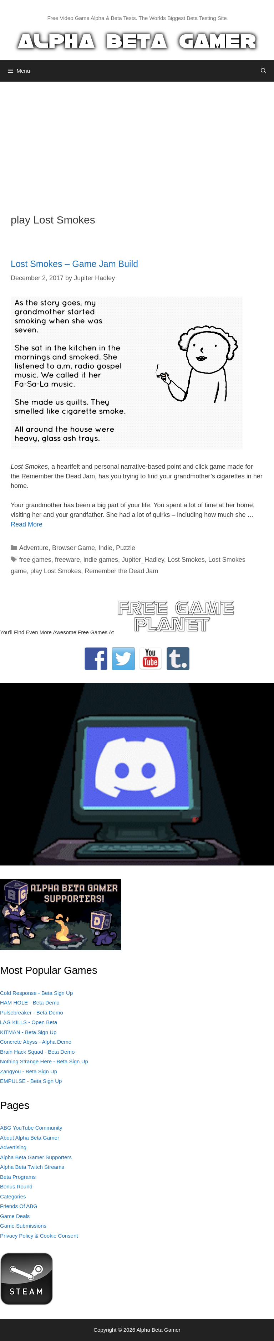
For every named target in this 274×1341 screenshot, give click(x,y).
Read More (26, 524)
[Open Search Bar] (263, 71)
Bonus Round (16, 1186)
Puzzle (125, 547)
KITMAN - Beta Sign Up (28, 1032)
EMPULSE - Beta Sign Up (31, 1081)
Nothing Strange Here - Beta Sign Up (44, 1061)
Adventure (34, 547)
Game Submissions (23, 1226)
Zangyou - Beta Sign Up (28, 1071)
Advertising (13, 1147)
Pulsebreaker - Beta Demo (31, 1012)
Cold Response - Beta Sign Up (36, 993)
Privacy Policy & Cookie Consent (39, 1236)
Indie (105, 547)
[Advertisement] (137, 142)
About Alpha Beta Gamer (29, 1138)
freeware (67, 559)
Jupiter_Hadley (143, 559)
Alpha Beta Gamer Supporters (36, 1157)
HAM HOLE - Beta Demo (30, 1003)
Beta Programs (18, 1177)
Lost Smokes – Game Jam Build (74, 264)
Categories (13, 1196)
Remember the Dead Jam (121, 571)
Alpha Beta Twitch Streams (32, 1167)
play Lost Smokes (55, 571)
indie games (100, 559)
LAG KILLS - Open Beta (28, 1022)
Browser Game (73, 547)
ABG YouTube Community (31, 1128)
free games (35, 559)
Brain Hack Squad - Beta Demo (37, 1052)
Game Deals (15, 1216)
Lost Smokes (186, 559)
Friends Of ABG (18, 1206)
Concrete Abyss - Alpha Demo (35, 1042)
